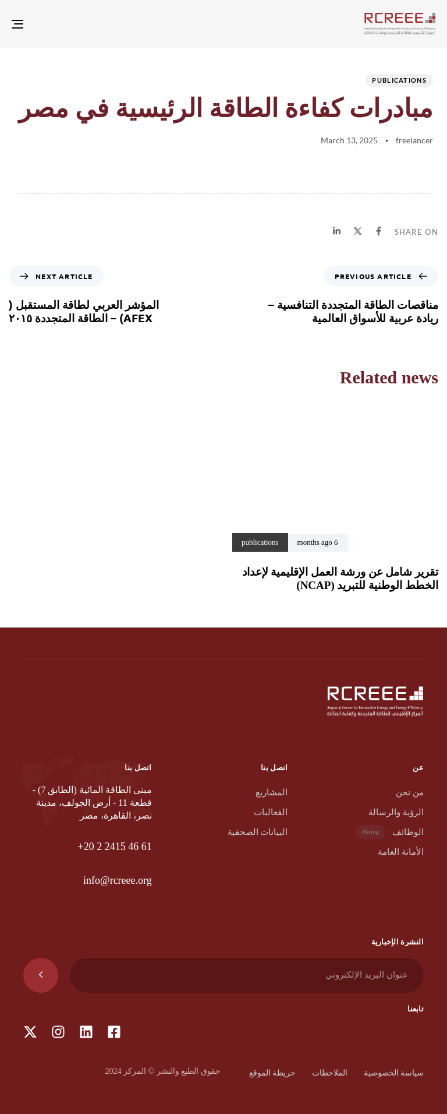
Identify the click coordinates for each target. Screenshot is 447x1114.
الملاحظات (329, 1073)
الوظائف (390, 832)
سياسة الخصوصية (394, 1073)
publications (399, 80)
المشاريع (272, 792)
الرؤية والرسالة (396, 812)
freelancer (414, 140)
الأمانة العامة (401, 851)
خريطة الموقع (272, 1073)
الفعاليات (271, 812)
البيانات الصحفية (258, 832)
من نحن (410, 792)
